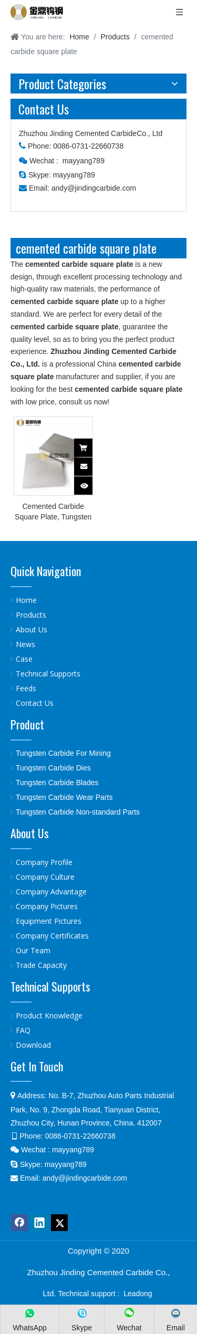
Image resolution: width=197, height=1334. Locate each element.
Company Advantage (51, 892)
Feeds (26, 688)
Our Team (33, 950)
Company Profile (44, 862)
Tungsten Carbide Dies (53, 768)
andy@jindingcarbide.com (93, 188)
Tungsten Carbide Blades (57, 782)
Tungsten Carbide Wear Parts (64, 797)
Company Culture (45, 877)
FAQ (23, 1030)
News (25, 644)
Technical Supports (48, 674)
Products (31, 615)
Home (26, 600)
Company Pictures (47, 906)
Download (33, 1045)
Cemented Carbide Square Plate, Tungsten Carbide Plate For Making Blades (53, 512)
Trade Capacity (41, 965)
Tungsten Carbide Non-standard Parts (78, 812)
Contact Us (35, 703)
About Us (31, 629)
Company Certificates (52, 936)
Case (24, 659)
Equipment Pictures (48, 921)
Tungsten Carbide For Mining (63, 753)
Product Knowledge (49, 1015)
